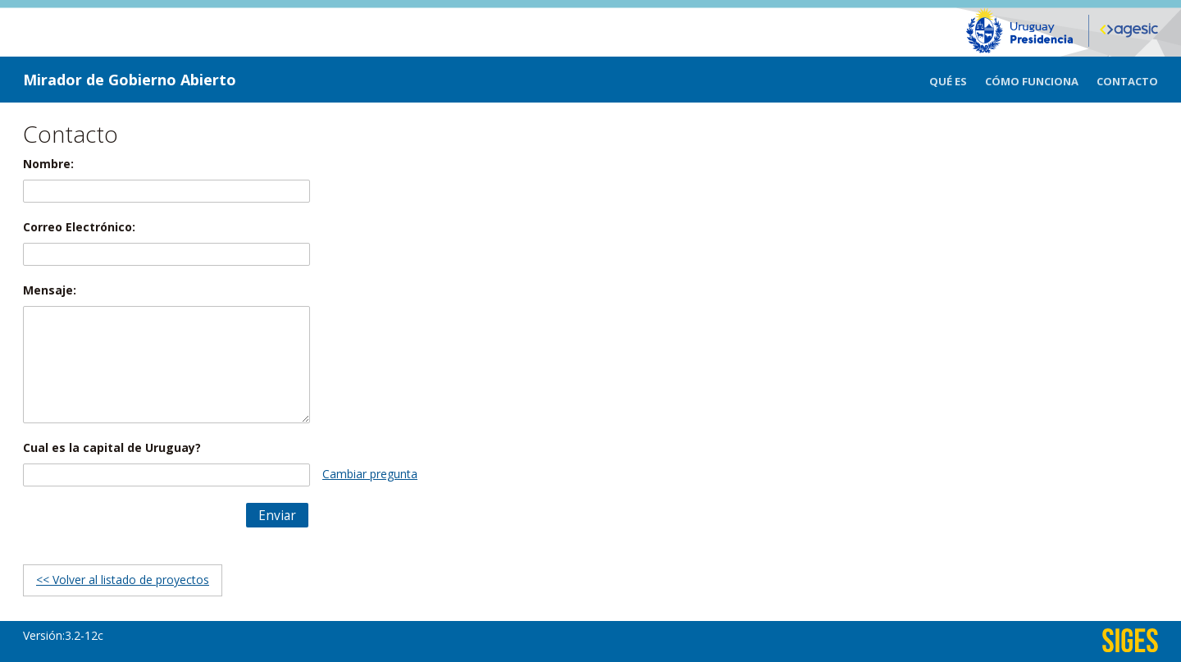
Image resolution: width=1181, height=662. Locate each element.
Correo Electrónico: (79, 227)
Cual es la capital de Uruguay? (112, 447)
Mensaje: (49, 290)
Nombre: (48, 163)
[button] (277, 515)
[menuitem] (957, 80)
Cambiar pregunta (369, 474)
